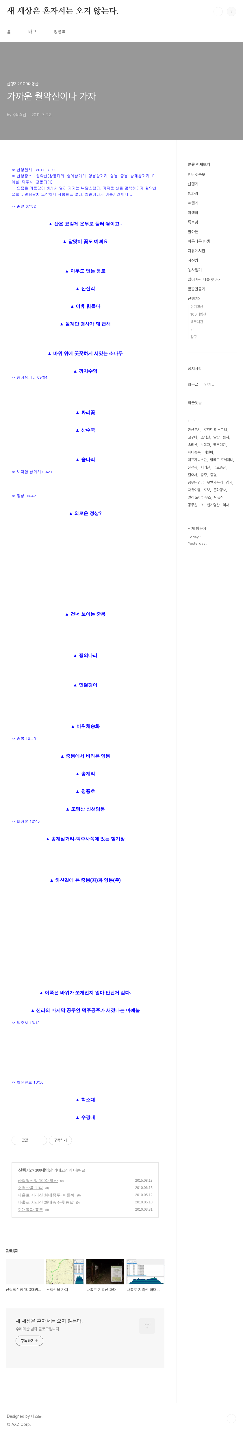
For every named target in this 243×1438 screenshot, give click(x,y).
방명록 (60, 31)
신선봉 (192, 467)
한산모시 (194, 430)
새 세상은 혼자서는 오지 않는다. (62, 11)
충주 (204, 475)
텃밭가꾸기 (215, 482)
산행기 (193, 184)
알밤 (216, 437)
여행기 (193, 203)
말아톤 (193, 231)
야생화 (193, 212)
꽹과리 (193, 193)
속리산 (192, 445)
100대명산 (43, 1170)
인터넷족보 (196, 174)
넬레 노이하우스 (199, 497)
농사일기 (195, 270)
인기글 (209, 384)
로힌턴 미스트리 (215, 430)
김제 (229, 482)
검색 (218, 11)
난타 (193, 329)
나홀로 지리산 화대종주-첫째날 (46, 1202)
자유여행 (194, 490)
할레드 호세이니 (221, 460)
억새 (226, 505)
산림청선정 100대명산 (38, 1180)
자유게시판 (196, 250)
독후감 (193, 222)
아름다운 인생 (199, 241)
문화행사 (219, 490)
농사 (226, 437)
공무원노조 (196, 505)
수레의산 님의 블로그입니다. (38, 1329)
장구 (193, 337)
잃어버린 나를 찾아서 (204, 279)
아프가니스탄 (197, 460)
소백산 (205, 437)
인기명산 (196, 307)
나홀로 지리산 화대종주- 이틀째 (46, 1195)
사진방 (193, 260)
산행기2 (24, 1170)
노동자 (205, 445)
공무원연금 (196, 482)
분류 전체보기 (199, 164)
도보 (207, 490)
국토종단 (219, 467)
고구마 (192, 437)
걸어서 (192, 475)
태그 (32, 31)
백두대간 (196, 322)
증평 (213, 475)
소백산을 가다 (30, 1187)
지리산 (205, 467)
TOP (231, 1418)
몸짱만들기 (196, 289)
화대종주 (194, 452)
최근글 (193, 384)
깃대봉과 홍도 (30, 1209)
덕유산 (219, 497)
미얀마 (208, 452)
